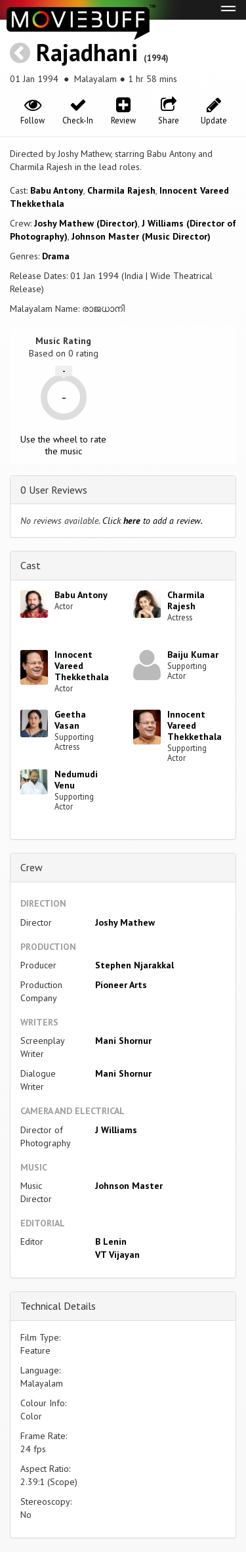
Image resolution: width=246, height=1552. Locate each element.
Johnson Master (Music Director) (141, 236)
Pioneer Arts (121, 985)
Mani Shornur (123, 1040)
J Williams (116, 1130)
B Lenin (111, 1241)
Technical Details (58, 1305)
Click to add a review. (152, 521)
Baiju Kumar (192, 654)
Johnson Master (129, 1186)
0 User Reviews (53, 489)
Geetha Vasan (70, 719)
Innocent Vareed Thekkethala (81, 666)
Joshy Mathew (125, 922)
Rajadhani (87, 52)
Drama (56, 256)
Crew (31, 867)
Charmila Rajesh (121, 190)
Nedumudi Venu (76, 779)
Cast (30, 565)
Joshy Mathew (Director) (86, 223)
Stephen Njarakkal (134, 965)
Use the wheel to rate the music (63, 445)
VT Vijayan (117, 1255)
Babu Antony (56, 190)
